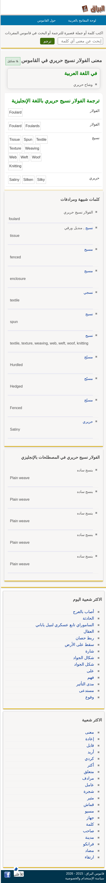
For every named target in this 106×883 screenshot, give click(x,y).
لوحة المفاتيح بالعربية (81, 20)
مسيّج (88, 357)
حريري (87, 422)
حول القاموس (46, 20)
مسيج (88, 249)
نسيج (88, 228)
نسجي (87, 292)
